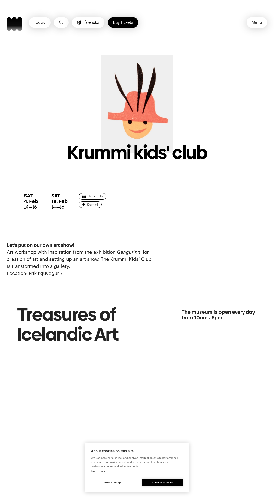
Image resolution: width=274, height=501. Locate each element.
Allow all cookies (162, 482)
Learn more (98, 471)
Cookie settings (111, 482)
